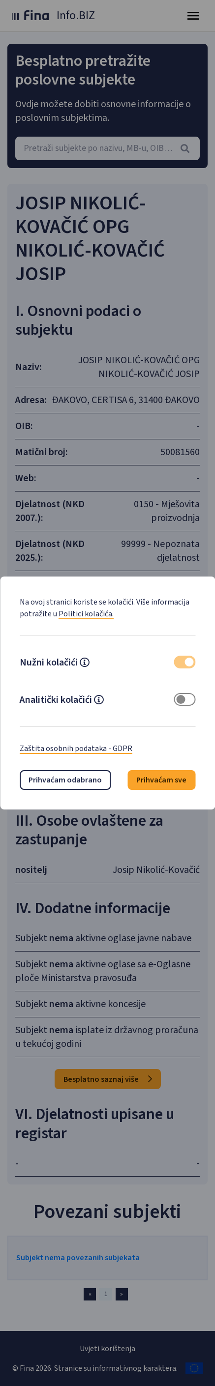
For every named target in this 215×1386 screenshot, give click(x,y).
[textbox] (107, 148)
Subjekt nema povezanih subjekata (78, 1257)
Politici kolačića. (86, 613)
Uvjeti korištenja (107, 1348)
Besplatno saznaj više (107, 1079)
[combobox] (107, 148)
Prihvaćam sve (161, 780)
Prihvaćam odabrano (65, 780)
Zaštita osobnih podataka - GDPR (76, 748)
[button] (85, 663)
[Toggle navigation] (193, 16)
